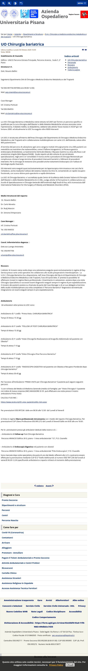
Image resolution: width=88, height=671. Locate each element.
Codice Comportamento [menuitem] (44, 617)
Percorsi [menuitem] (6, 510)
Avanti (50, 485)
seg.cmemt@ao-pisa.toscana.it (17, 92)
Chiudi (70, 664)
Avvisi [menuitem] (49, 600)
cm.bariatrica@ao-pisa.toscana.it (18, 113)
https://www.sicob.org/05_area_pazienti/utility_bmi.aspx (24, 402)
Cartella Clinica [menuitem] (9, 573)
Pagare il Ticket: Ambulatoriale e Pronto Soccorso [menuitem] (25, 558)
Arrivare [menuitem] (6, 542)
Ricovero (71, 65)
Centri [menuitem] (5, 515)
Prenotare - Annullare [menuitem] (12, 552)
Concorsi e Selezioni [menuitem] (12, 606)
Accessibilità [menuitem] (75, 611)
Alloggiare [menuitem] (6, 547)
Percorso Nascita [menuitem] (10, 520)
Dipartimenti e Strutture (33, 34)
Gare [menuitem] (39, 600)
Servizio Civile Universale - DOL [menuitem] (59, 606)
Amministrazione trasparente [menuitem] (19, 600)
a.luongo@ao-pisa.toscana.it (12, 255)
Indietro (39, 485)
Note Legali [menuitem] (37, 611)
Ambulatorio (73, 67)
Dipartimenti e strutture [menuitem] (13, 505)
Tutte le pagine (74, 69)
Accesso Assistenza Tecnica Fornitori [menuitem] (19, 588)
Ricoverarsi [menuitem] (7, 568)
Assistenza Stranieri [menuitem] (11, 578)
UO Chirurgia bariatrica (22, 44)
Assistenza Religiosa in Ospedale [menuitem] (17, 583)
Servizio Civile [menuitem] (33, 606)
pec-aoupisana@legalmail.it (63, 635)
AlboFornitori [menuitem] (62, 600)
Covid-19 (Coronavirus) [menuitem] (13, 532)
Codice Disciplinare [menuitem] (55, 611)
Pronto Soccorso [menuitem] (9, 500)
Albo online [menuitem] (78, 600)
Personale (72, 62)
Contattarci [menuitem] (7, 537)
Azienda (17, 34)
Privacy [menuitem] (82, 606)
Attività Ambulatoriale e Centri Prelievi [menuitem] (20, 563)
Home (9, 34)
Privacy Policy (56, 665)
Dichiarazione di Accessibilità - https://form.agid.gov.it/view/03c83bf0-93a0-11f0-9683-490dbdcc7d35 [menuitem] (44, 625)
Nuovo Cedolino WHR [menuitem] (16, 611)
